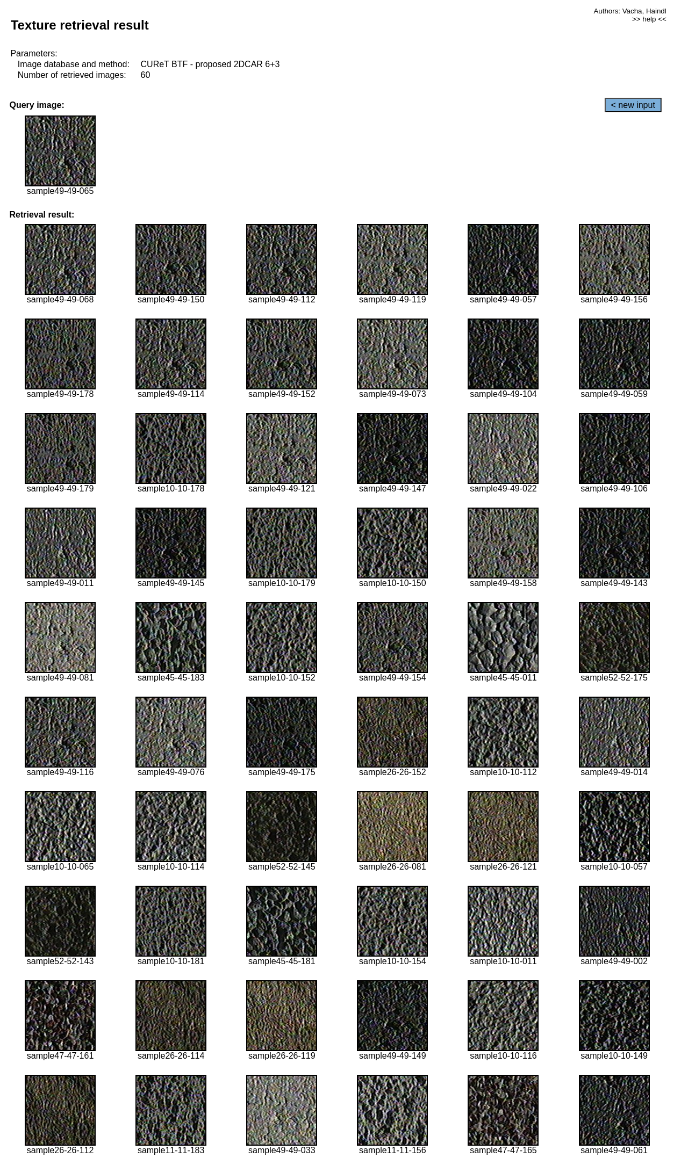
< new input (633, 105)
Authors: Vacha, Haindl (629, 11)
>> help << (649, 19)
